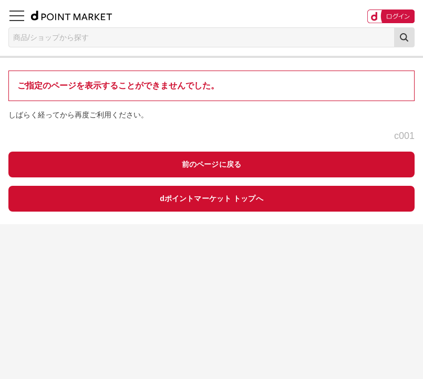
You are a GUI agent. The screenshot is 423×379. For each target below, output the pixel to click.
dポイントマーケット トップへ (211, 198)
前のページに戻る (211, 164)
